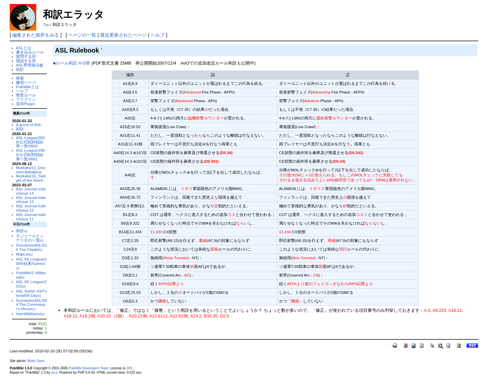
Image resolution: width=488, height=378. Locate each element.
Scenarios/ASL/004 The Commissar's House (31, 304)
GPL (129, 368)
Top (46, 25)
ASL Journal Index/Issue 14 (31, 191)
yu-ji (54, 372)
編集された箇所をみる (35, 35)
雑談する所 (26, 61)
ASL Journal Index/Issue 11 (31, 216)
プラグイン (26, 99)
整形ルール (26, 95)
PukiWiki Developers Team (88, 368)
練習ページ (26, 82)
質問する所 (26, 56)
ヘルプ (158, 35)
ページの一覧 (82, 35)
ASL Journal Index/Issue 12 (31, 208)
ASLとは (23, 48)
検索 (20, 78)
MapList (24, 254)
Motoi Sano (36, 361)
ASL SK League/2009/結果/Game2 (31, 263)
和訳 (20, 69)
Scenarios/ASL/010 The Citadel (31, 247)
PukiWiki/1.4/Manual (31, 275)
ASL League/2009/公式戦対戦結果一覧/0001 (30, 154)
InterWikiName (30, 313)
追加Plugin (25, 103)
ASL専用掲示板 (29, 65)
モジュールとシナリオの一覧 (30, 238)
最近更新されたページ (123, 35)
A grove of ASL (29, 124)
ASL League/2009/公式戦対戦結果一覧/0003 (30, 141)
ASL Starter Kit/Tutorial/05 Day (31, 293)
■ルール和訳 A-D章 (71, 63)
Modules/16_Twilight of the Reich (31, 178)
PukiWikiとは (27, 87)
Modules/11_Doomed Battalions (30, 169)
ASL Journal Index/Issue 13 (31, 199)
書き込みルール (30, 52)
